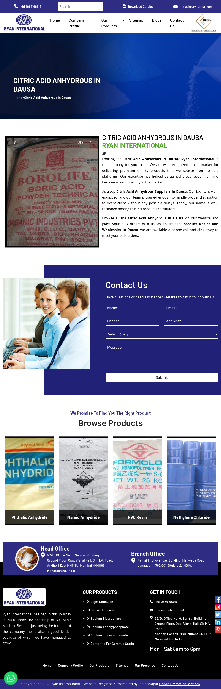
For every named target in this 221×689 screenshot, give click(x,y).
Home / (18, 97)
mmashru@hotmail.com (193, 6)
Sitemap (136, 20)
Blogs (156, 20)
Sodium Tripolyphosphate (108, 627)
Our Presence (145, 665)
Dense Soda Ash (101, 610)
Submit (162, 377)
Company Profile (70, 665)
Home (55, 20)
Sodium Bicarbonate (104, 618)
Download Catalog (138, 6)
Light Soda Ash (100, 601)
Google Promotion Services (179, 684)
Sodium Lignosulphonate (107, 635)
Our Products (99, 665)
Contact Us (170, 665)
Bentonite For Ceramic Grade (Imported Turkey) (110, 646)
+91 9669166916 (27, 6)
